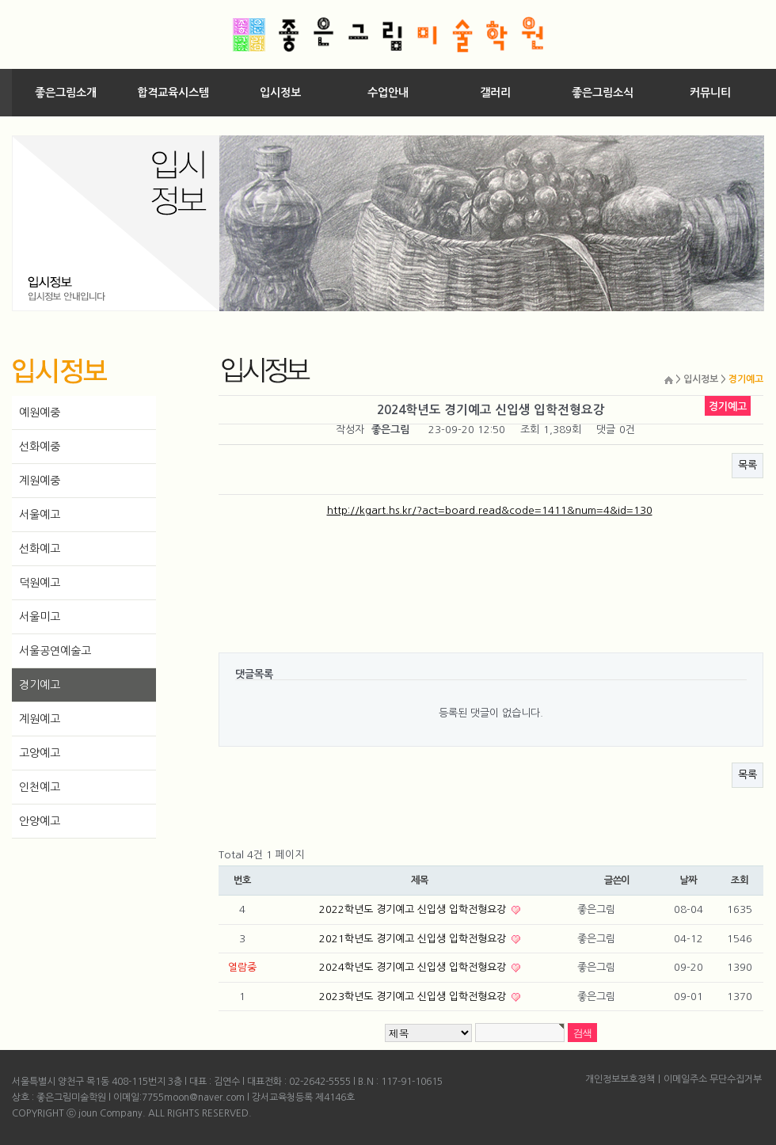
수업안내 (388, 92)
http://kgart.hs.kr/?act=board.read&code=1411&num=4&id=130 (489, 510)
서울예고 (39, 514)
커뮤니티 (710, 92)
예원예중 (39, 412)
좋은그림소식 (602, 92)
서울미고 (39, 616)
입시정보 (280, 92)
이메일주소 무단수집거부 (713, 1079)
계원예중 (39, 480)
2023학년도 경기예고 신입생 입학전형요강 (414, 996)
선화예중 (39, 446)
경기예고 (39, 684)
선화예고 (39, 548)
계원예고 (39, 719)
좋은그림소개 (66, 92)
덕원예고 (39, 582)
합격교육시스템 (173, 92)
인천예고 (39, 787)
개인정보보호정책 (620, 1079)
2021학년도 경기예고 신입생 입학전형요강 (414, 939)
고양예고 (39, 753)
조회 (739, 880)
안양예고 (39, 821)
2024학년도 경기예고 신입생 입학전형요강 (414, 967)
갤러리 (495, 92)
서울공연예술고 (55, 650)
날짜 (688, 880)
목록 (747, 465)
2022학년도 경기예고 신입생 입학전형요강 (414, 909)
